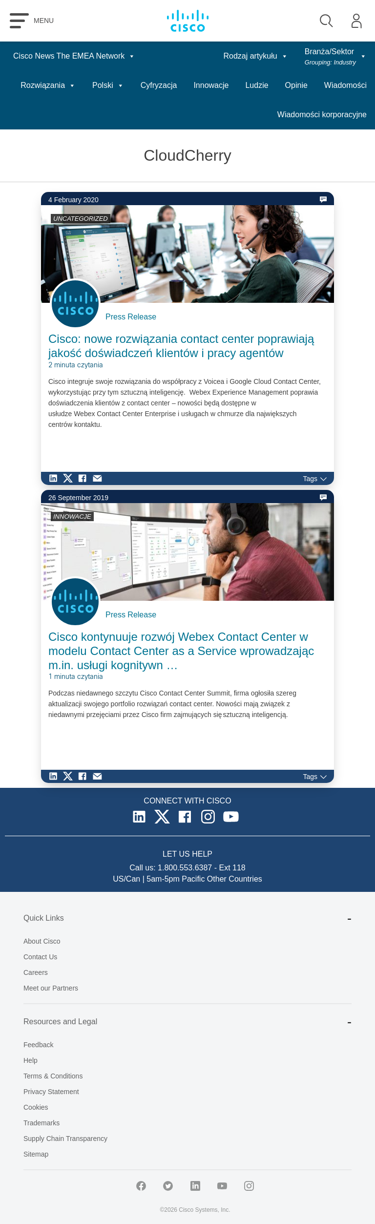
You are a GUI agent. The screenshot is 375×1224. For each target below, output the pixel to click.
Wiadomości (345, 85)
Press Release (130, 317)
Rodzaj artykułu (255, 56)
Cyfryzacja (159, 85)
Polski (108, 85)
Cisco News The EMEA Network (74, 56)
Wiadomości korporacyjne (322, 114)
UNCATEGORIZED (80, 218)
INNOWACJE (72, 516)
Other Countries (234, 879)
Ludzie (256, 85)
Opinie (296, 85)
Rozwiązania (48, 85)
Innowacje (211, 85)
